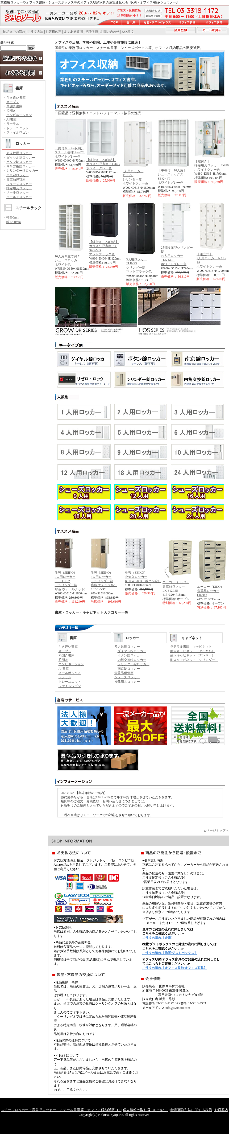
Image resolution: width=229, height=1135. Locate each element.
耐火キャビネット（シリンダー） (194, 660)
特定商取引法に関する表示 (191, 1110)
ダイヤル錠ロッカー (20, 157)
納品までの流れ (14, 32)
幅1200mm (13, 222)
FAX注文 (128, 32)
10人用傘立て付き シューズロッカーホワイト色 (67, 260)
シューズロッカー (19, 184)
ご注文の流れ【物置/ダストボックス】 (169, 953)
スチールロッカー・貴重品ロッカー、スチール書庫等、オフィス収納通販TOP (61, 1110)
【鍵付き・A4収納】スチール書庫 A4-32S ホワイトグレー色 (70, 152)
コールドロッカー (19, 197)
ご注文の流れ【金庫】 (158, 938)
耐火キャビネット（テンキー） (192, 655)
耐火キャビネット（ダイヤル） (192, 651)
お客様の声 (53, 32)
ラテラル (12, 124)
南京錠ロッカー (17, 175)
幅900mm (12, 217)
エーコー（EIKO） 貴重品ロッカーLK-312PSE (176, 586)
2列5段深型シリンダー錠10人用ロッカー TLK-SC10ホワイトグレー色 (177, 256)
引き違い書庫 (16, 98)
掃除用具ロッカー (19, 188)
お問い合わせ (109, 32)
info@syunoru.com (177, 1008)
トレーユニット (17, 128)
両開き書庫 (14, 106)
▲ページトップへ (216, 830)
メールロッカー (17, 192)
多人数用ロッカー (19, 153)
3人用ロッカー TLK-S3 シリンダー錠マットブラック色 (139, 265)
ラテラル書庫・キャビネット (191, 646)
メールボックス (70, 673)
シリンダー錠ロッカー (22, 170)
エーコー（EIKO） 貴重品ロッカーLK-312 (210, 591)
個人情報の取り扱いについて (145, 1110)
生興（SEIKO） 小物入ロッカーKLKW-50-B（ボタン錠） (143, 577)
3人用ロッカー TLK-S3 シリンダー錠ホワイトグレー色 (135, 177)
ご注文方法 (35, 32)
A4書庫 (11, 119)
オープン (12, 102)
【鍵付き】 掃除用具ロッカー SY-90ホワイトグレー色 (211, 165)
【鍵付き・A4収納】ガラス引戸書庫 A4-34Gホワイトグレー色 (103, 164)
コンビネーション (19, 115)
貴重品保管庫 (16, 179)
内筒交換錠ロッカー (20, 166)
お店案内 (221, 1110)
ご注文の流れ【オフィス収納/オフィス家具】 (174, 968)
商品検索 (7, 42)
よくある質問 (73, 32)
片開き (11, 111)
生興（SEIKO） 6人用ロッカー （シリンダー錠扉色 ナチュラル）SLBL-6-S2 (104, 581)
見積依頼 (91, 32)
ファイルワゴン (17, 132)
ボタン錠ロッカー (19, 162)
